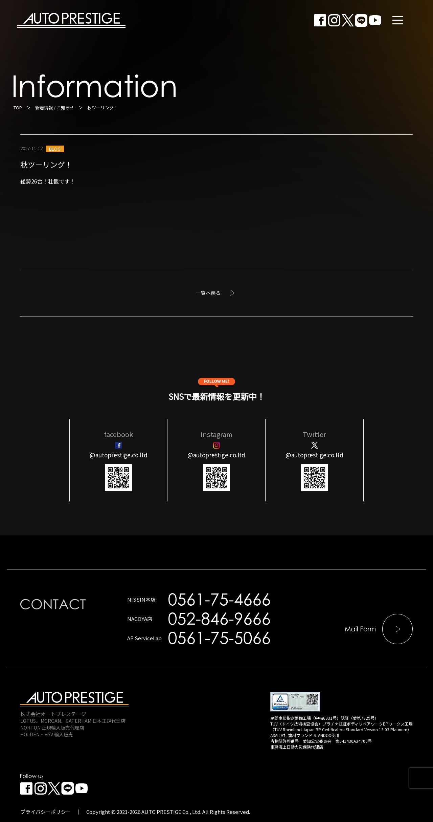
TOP (18, 107)
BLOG (55, 149)
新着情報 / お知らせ (54, 107)
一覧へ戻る (208, 292)
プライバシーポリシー (45, 811)
